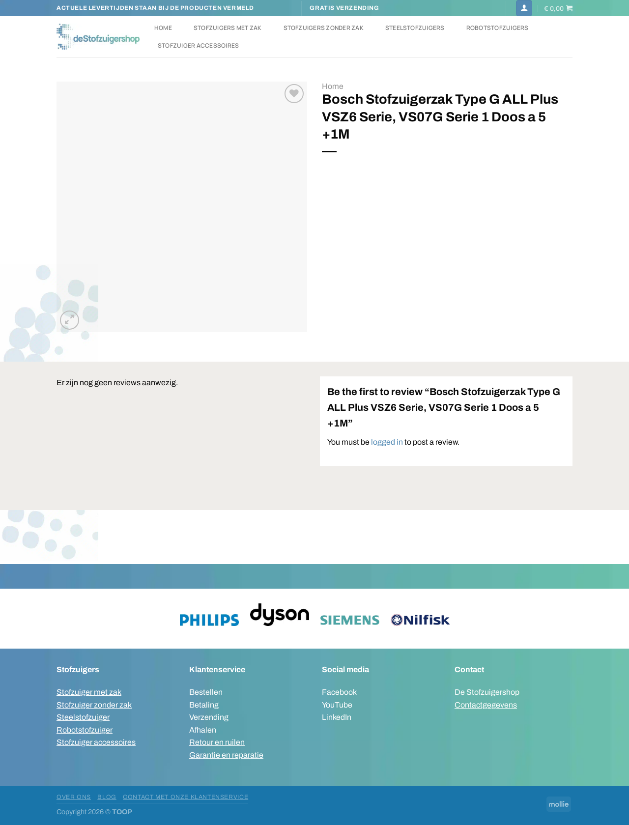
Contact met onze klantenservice (185, 797)
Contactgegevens (486, 705)
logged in (387, 442)
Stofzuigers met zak (228, 28)
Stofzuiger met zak (89, 692)
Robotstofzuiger (85, 730)
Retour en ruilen (217, 742)
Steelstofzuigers (415, 28)
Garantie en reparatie (226, 755)
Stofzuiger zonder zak (94, 705)
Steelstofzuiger (83, 717)
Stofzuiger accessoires (198, 45)
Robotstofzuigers (497, 28)
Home (163, 28)
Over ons (74, 797)
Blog (106, 797)
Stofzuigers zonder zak (324, 28)
